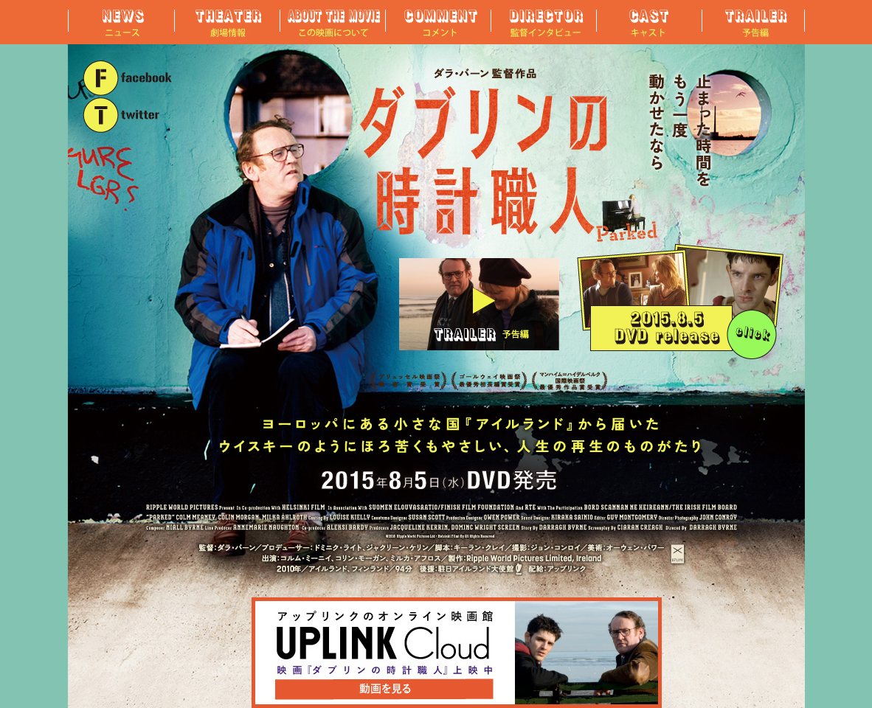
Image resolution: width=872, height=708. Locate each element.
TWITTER (128, 115)
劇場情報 (225, 22)
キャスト (647, 22)
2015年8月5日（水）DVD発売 (680, 301)
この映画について (331, 22)
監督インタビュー (542, 22)
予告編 (752, 22)
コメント (436, 22)
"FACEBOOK (128, 78)
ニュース (120, 22)
